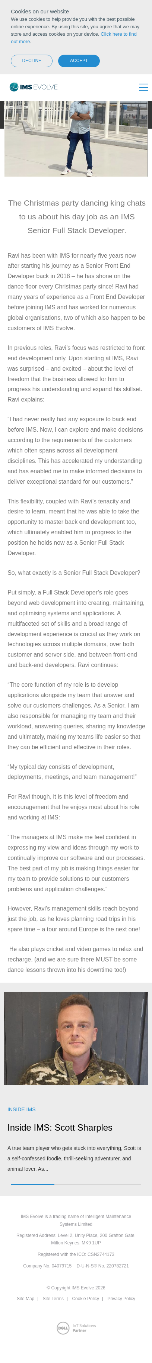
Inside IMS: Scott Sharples (60, 1127)
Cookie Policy (85, 1298)
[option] (76, 1086)
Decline (31, 60)
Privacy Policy (121, 1298)
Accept (79, 60)
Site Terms (53, 1298)
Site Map (25, 1298)
